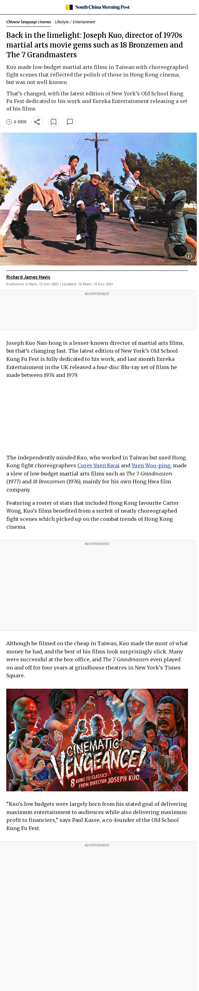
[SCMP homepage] (97, 7)
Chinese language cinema (28, 22)
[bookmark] (53, 122)
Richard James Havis (28, 277)
